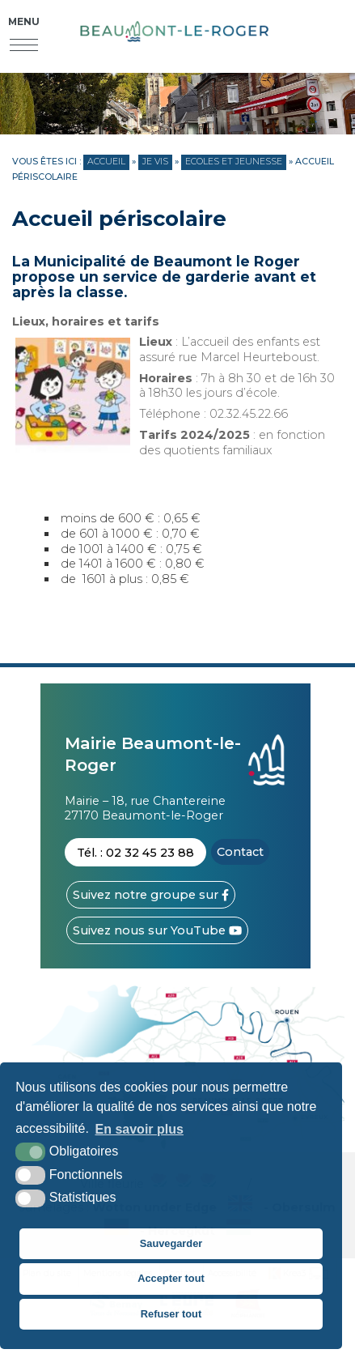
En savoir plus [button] (139, 1129)
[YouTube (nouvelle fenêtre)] (157, 930)
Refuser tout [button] (171, 1314)
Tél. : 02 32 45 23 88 (135, 852)
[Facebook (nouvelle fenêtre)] (150, 895)
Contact (240, 852)
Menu (24, 22)
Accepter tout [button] (170, 1278)
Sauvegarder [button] (171, 1243)
